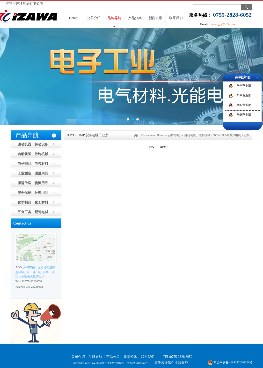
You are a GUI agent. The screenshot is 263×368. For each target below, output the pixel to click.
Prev (151, 147)
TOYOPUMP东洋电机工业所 (231, 135)
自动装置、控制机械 (197, 135)
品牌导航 (174, 135)
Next (163, 147)
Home (73, 18)
